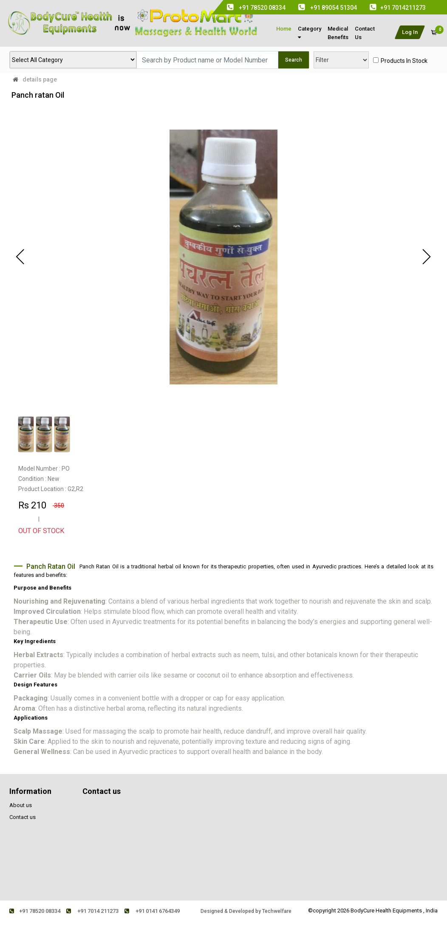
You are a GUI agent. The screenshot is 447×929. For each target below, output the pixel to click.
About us (20, 805)
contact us (365, 32)
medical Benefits (338, 32)
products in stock (404, 60)
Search (293, 60)
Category (309, 32)
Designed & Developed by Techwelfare (246, 911)
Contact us (22, 817)
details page (40, 79)
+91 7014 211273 (92, 911)
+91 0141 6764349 (152, 911)
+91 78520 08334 (34, 911)
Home (283, 28)
